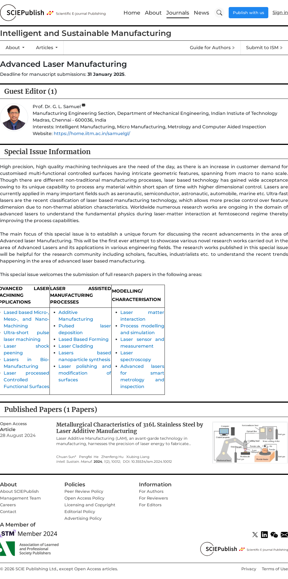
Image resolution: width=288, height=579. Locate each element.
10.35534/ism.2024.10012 (151, 461)
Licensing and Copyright (89, 504)
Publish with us (248, 12)
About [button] (13, 47)
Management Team (20, 498)
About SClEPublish (19, 491)
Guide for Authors (212, 47)
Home (131, 12)
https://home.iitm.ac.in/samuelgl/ (92, 133)
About (153, 12)
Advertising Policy (83, 518)
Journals (177, 12)
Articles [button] (45, 47)
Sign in (280, 12)
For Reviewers (153, 498)
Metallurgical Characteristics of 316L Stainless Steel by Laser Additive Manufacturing (129, 427)
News (201, 12)
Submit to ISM (264, 47)
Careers (8, 504)
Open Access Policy (84, 498)
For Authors (151, 491)
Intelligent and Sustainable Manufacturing (85, 33)
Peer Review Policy (83, 491)
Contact (8, 511)
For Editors (150, 504)
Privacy (248, 568)
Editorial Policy (79, 511)
